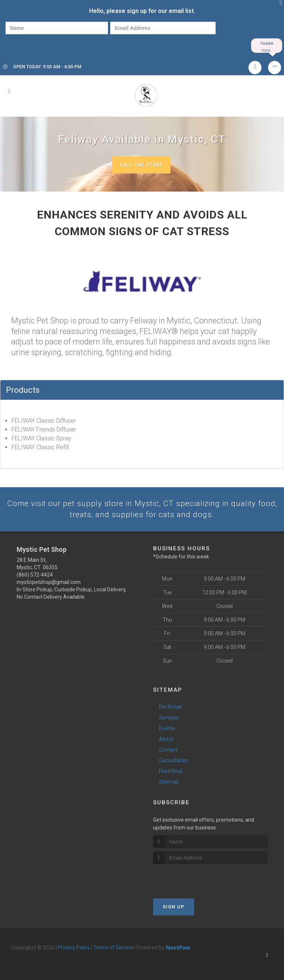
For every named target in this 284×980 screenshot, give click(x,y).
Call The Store (141, 165)
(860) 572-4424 (35, 577)
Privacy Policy (74, 949)
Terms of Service (113, 949)
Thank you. (266, 45)
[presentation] (31, 45)
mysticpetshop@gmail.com (49, 584)
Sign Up (174, 908)
